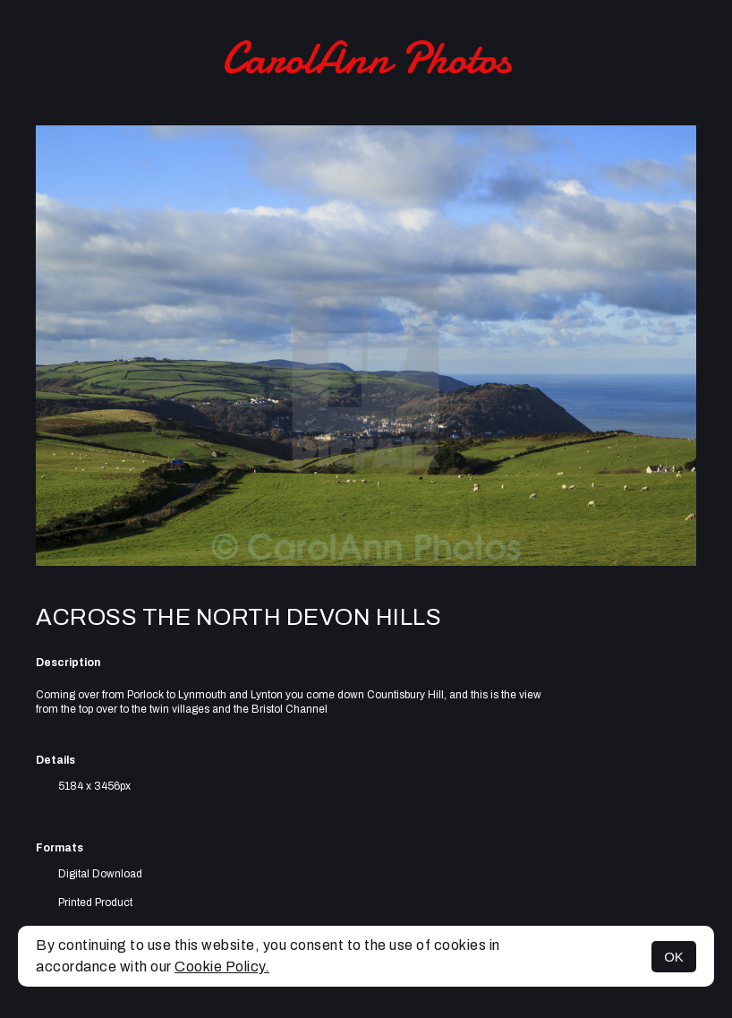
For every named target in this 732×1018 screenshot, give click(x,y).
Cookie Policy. (221, 966)
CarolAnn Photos (366, 58)
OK (674, 956)
